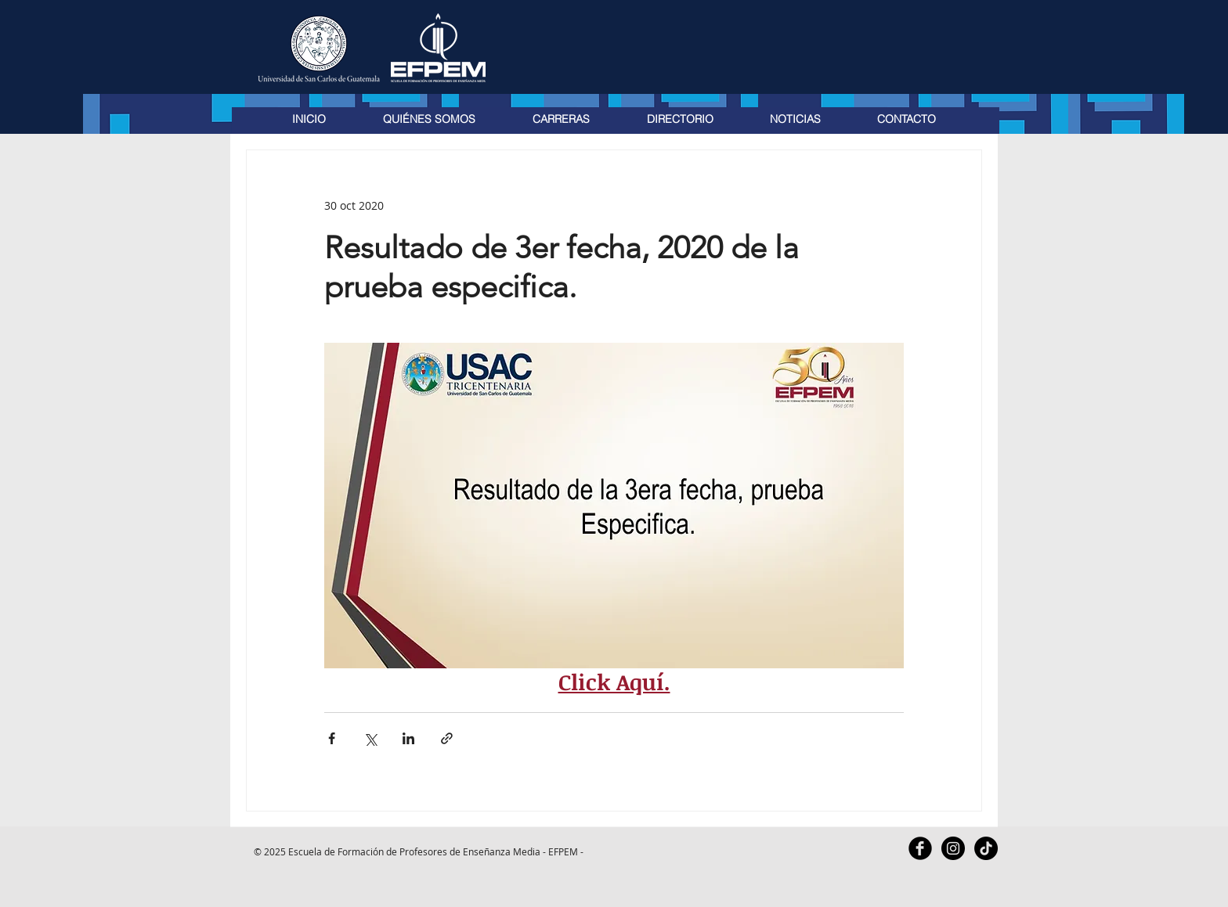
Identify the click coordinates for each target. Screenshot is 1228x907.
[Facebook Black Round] (920, 848)
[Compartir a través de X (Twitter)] (370, 738)
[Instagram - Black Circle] (953, 848)
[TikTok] (986, 848)
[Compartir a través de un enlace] (446, 738)
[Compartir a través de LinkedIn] (408, 738)
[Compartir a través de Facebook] (331, 738)
